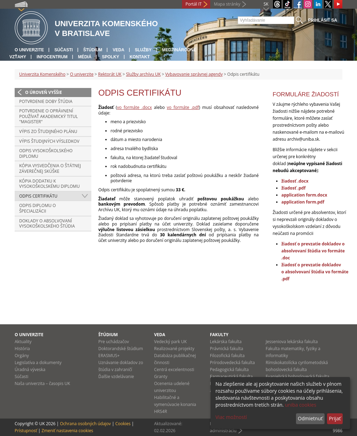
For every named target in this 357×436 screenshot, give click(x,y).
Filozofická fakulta (227, 356)
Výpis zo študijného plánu (48, 131)
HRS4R (160, 411)
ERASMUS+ (109, 356)
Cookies (123, 424)
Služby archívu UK (143, 74)
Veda (118, 49)
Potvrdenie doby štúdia (45, 101)
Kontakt (140, 56)
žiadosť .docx (295, 181)
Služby (143, 49)
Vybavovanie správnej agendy (194, 74)
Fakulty (219, 335)
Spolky (110, 56)
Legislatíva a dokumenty (38, 362)
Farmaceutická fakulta (231, 376)
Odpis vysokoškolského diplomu (46, 153)
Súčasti (63, 49)
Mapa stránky (227, 4)
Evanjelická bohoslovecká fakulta (297, 376)
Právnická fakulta (226, 349)
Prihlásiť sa (322, 20)
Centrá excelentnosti (174, 369)
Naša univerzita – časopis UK (42, 383)
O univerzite (29, 49)
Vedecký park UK (170, 342)
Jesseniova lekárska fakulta (292, 342)
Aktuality (23, 342)
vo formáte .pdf (183, 107)
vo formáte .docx (134, 107)
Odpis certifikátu (38, 196)
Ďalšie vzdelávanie (116, 376)
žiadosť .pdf (293, 188)
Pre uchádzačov (113, 342)
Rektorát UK (109, 74)
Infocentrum (52, 56)
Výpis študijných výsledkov (49, 141)
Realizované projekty (174, 349)
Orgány (22, 356)
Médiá (85, 56)
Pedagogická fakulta (229, 369)
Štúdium (92, 49)
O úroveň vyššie (43, 92)
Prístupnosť (26, 431)
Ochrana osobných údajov (85, 424)
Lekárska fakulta (226, 342)
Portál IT (193, 4)
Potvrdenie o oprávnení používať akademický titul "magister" (48, 116)
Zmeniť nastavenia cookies (67, 431)
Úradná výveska (30, 369)
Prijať (335, 418)
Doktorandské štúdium (120, 349)
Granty (160, 376)
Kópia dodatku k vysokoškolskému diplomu (49, 184)
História (22, 349)
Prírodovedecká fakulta (232, 362)
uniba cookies (300, 404)
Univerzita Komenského (42, 74)
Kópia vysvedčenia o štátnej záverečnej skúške (50, 168)
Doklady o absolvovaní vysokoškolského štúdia (47, 223)
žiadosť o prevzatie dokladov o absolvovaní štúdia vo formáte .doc (313, 251)
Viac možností (231, 417)
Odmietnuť (310, 418)
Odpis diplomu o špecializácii (37, 208)
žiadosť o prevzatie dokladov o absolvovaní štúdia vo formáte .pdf (314, 272)
